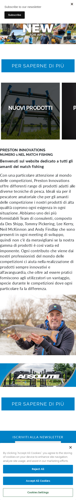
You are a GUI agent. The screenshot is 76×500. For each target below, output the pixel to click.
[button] (38, 65)
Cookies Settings (38, 492)
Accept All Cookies (38, 480)
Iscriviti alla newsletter (38, 437)
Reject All (38, 469)
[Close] (70, 447)
